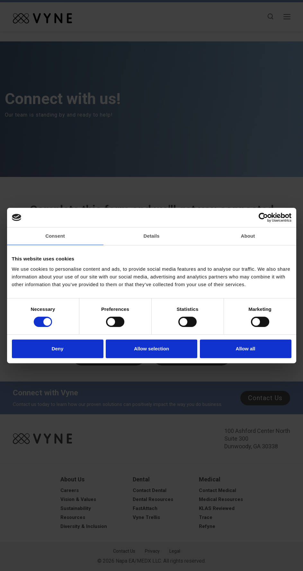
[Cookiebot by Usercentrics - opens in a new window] (263, 217)
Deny (58, 348)
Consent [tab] (55, 236)
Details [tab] (152, 236)
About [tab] (248, 236)
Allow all (245, 348)
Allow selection (151, 348)
